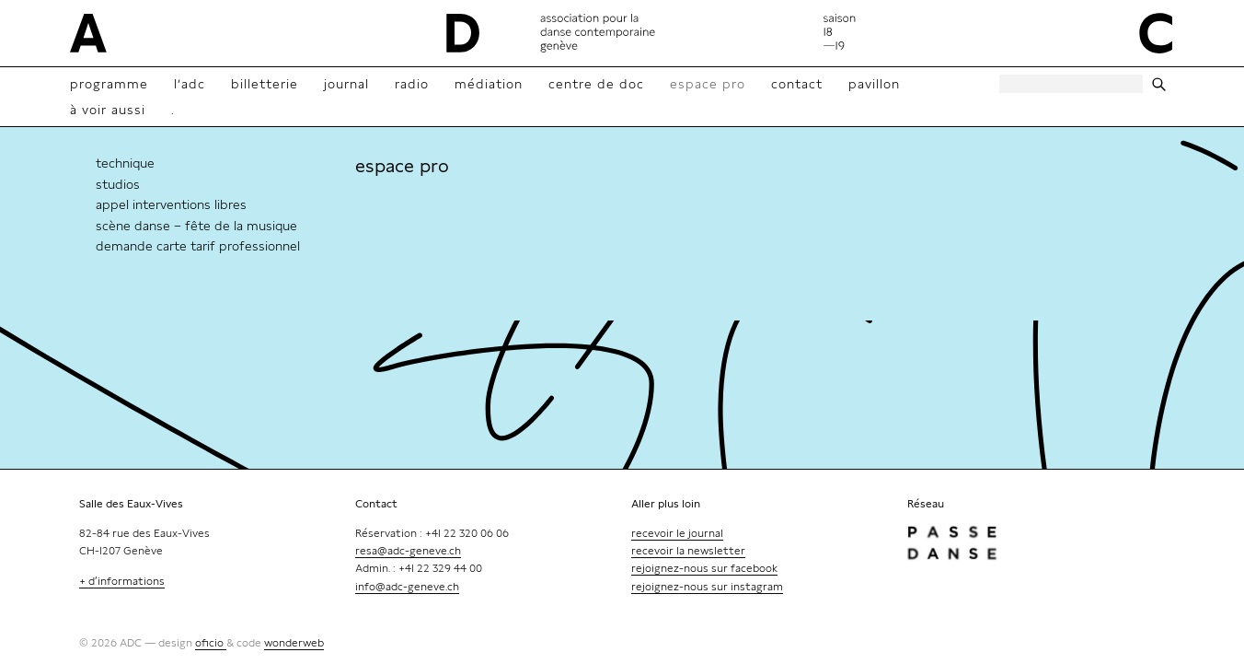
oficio (210, 642)
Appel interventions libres (171, 204)
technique (125, 163)
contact (797, 83)
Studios (118, 184)
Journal (346, 83)
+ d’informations (122, 581)
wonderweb (294, 642)
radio (412, 83)
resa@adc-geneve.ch (408, 550)
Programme (109, 83)
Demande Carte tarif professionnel (198, 246)
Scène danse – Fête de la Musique (196, 225)
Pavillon (874, 83)
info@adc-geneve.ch (407, 586)
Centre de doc (596, 83)
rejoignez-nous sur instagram (707, 586)
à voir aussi (107, 109)
